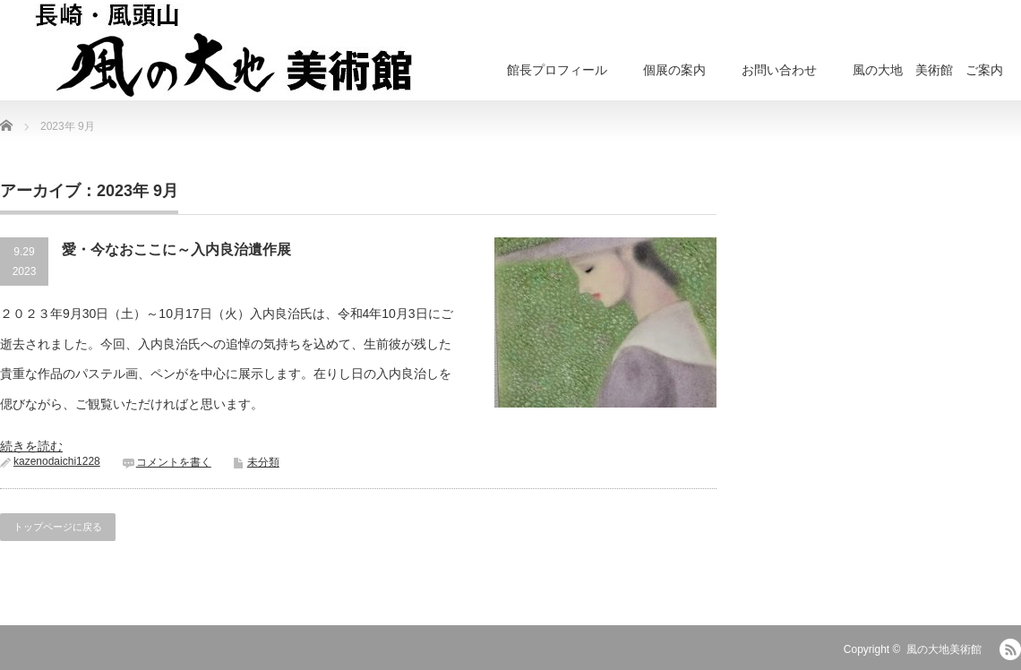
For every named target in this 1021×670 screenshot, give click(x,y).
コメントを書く (173, 462)
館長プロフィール (557, 70)
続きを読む (31, 446)
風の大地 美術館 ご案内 (928, 70)
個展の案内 (674, 70)
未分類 (263, 462)
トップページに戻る (57, 526)
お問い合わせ (779, 70)
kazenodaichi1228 (56, 461)
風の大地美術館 (944, 649)
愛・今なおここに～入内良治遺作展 (176, 249)
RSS (1010, 649)
